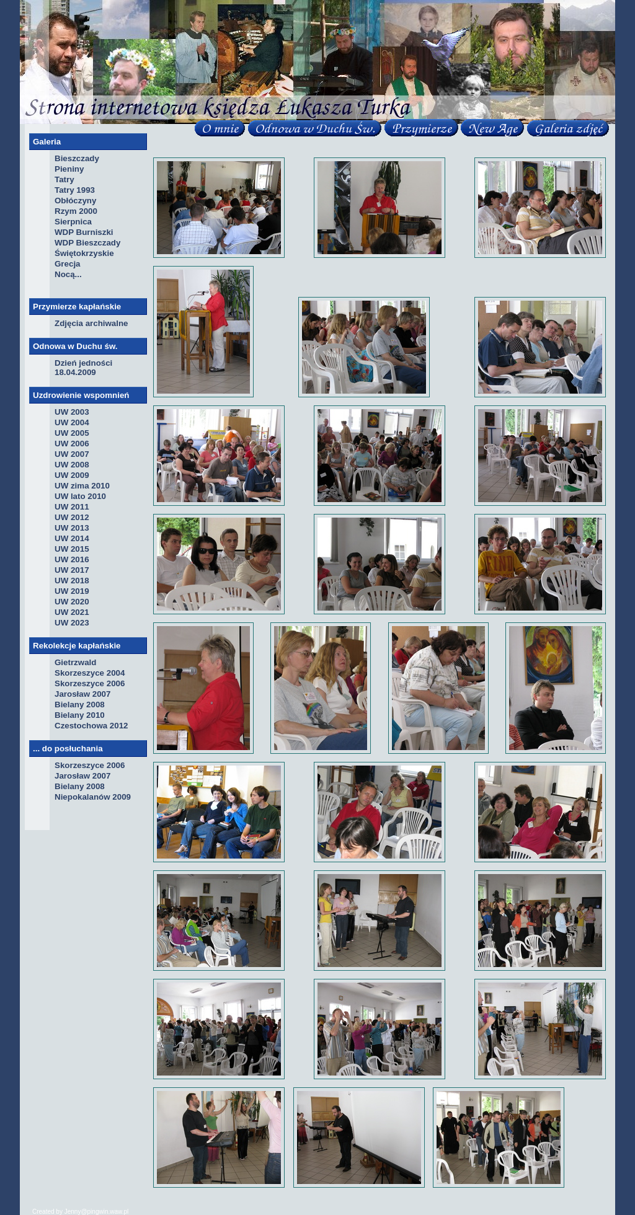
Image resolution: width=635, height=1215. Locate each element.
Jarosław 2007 (82, 694)
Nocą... (68, 274)
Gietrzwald (75, 662)
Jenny (72, 1211)
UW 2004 (72, 422)
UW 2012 (72, 517)
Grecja (68, 263)
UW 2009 (72, 475)
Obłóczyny (75, 200)
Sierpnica (73, 221)
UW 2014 (72, 538)
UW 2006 (72, 443)
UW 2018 (72, 580)
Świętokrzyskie (84, 253)
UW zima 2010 (82, 485)
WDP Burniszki (84, 232)
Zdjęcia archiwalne (91, 323)
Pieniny (69, 169)
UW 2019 (72, 591)
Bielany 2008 (80, 704)
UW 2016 (72, 559)
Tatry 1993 (75, 190)
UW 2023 (72, 622)
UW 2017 (72, 570)
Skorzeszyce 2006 (90, 683)
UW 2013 (72, 527)
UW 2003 (72, 412)
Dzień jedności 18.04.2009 (83, 367)
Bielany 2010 (80, 715)
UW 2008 (72, 464)
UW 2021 (72, 612)
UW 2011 (72, 506)
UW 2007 (72, 454)
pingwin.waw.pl (108, 1211)
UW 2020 (72, 601)
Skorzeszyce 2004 (90, 673)
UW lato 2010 (80, 496)
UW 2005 (72, 433)
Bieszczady (77, 158)
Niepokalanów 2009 (93, 797)
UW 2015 (72, 549)
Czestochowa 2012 (91, 725)
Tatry (64, 179)
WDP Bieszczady (87, 242)
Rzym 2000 (76, 211)
